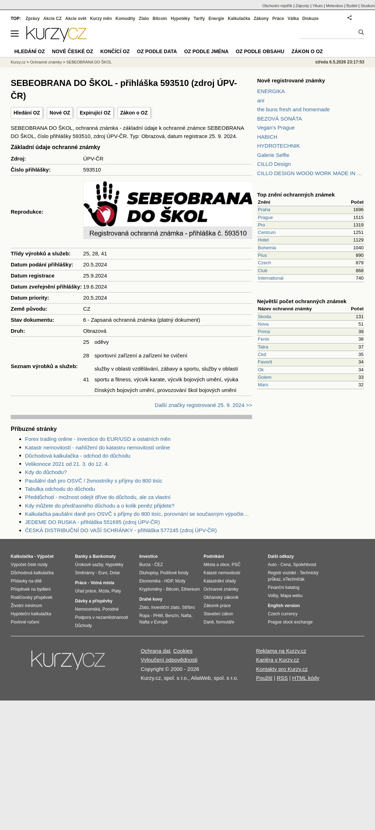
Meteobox (334, 6)
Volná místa (102, 582)
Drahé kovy (150, 599)
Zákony (261, 18)
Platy (116, 591)
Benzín (172, 615)
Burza (144, 564)
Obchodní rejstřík (277, 6)
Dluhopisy (148, 572)
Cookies (182, 651)
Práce (278, 18)
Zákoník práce (217, 605)
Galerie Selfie (273, 155)
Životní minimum (26, 605)
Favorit (265, 362)
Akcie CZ (52, 18)
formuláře (225, 622)
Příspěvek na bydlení (31, 589)
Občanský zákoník (221, 597)
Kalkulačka (239, 18)
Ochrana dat (155, 651)
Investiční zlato (165, 607)
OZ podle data (157, 51)
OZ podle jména (206, 51)
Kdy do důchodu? (46, 472)
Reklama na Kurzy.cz (281, 651)
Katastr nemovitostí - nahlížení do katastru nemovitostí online (97, 447)
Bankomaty (104, 556)
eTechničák (294, 579)
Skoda (264, 316)
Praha (264, 209)
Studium (368, 6)
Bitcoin (159, 18)
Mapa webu (291, 595)
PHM (158, 615)
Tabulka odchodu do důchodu (60, 489)
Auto (272, 564)
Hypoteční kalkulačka (31, 613)
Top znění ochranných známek (296, 195)
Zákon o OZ (134, 113)
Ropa (144, 615)
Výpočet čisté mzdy (29, 564)
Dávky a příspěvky (93, 601)
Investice (148, 556)
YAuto (317, 6)
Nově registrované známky (291, 80)
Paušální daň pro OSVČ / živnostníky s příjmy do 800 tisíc (93, 481)
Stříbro (188, 607)
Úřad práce (85, 591)
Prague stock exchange (290, 622)
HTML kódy (305, 678)
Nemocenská (87, 609)
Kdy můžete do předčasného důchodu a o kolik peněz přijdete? (100, 506)
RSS (282, 678)
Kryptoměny (150, 589)
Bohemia (267, 247)
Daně (209, 622)
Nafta (186, 615)
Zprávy (33, 18)
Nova (263, 324)
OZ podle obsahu (260, 51)
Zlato (144, 18)
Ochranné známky (46, 62)
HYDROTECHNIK (278, 146)
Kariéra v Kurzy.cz (277, 660)
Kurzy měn (101, 18)
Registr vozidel (282, 572)
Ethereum (190, 589)
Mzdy (180, 581)
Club (263, 270)
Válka (293, 18)
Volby (273, 595)
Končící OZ (115, 51)
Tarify (199, 18)
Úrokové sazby (89, 564)
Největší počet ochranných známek (301, 301)
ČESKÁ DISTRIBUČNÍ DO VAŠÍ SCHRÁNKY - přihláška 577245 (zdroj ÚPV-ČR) (121, 530)
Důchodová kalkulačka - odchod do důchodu (77, 456)
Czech (264, 262)
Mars (263, 384)
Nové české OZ (72, 51)
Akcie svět (75, 18)
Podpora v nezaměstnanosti (101, 617)
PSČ (236, 564)
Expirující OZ (95, 113)
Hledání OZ (27, 113)
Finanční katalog (283, 587)
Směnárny (85, 572)
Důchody (83, 625)
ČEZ (158, 564)
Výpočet (45, 556)
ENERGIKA (271, 91)
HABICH (267, 137)
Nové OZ (60, 113)
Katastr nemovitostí (222, 572)
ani (260, 100)
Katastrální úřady (220, 581)
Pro (261, 225)
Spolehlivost (304, 564)
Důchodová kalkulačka (32, 572)
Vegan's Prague (276, 127)
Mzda (104, 591)
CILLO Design (274, 164)
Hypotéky (180, 18)
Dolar (115, 572)
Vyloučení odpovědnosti (169, 660)
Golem (264, 377)
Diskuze (310, 18)
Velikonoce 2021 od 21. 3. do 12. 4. (67, 464)
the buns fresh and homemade (293, 109)
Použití (264, 678)
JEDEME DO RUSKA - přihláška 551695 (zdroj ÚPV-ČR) (92, 522)
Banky (81, 556)
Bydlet (352, 6)
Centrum (267, 232)
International (271, 278)
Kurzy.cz (18, 62)
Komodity (125, 18)
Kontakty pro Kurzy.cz (282, 669)
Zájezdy (302, 6)
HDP (168, 581)
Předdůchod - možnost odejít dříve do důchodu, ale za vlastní (98, 497)
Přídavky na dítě (26, 581)
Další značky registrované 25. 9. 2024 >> (203, 405)
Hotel (263, 240)
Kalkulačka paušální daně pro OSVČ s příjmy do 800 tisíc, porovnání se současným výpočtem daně (138, 514)
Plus (262, 255)
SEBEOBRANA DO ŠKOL (89, 62)
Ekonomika (149, 581)
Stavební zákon (218, 613)
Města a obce (216, 564)
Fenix (263, 339)
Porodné (110, 609)
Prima (264, 331)
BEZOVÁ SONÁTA (279, 119)
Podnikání (214, 556)
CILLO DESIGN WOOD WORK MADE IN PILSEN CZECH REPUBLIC (310, 173)
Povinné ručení (25, 622)
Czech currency (283, 613)
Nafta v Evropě (153, 622)
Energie (216, 18)
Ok (261, 369)
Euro (102, 572)
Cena (285, 564)
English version (284, 605)
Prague (265, 217)
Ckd (262, 354)
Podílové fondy (174, 572)
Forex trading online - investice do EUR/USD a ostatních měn (98, 439)
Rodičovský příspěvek (31, 597)
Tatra (263, 347)
